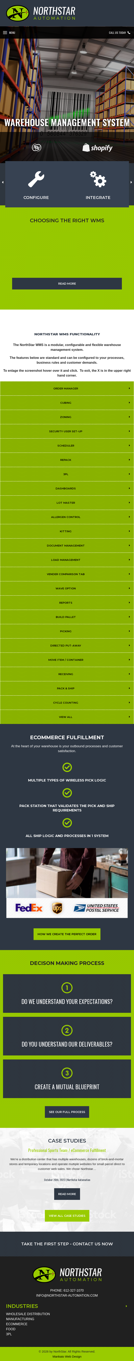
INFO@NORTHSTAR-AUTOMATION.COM (67, 1295)
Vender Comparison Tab (66, 574)
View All (65, 717)
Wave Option (66, 588)
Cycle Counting (65, 702)
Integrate (98, 197)
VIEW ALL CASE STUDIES (67, 1216)
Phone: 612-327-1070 (67, 1290)
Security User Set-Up (65, 431)
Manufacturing (20, 1319)
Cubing (65, 402)
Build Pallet (66, 617)
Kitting (66, 531)
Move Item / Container (65, 659)
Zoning (65, 417)
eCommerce (16, 1324)
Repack (65, 459)
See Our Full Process (67, 1112)
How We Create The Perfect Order (67, 934)
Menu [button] (12, 32)
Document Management (66, 545)
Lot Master (66, 502)
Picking (66, 631)
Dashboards (66, 488)
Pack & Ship (65, 688)
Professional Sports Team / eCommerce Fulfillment (67, 1150)
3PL (65, 474)
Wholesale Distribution (28, 1314)
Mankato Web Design (67, 1356)
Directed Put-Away (65, 645)
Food (10, 1329)
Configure (36, 197)
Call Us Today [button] (120, 33)
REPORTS (65, 602)
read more (67, 1194)
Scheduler (65, 445)
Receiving (65, 674)
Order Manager (65, 388)
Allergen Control (65, 517)
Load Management (65, 559)
